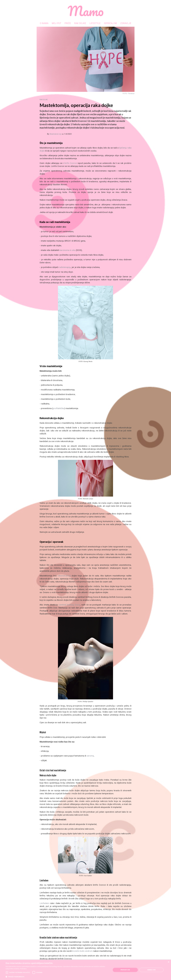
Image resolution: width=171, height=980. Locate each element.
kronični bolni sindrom (82, 951)
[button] (57, 976)
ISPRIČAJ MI (110, 23)
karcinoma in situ (67, 250)
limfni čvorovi (70, 163)
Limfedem (44, 903)
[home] (85, 11)
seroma (90, 755)
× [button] (168, 962)
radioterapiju (65, 267)
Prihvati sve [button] (125, 970)
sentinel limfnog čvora (69, 604)
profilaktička (58, 408)
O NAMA (44, 23)
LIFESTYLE (95, 23)
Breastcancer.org (55, 134)
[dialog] (85, 970)
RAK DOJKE (80, 23)
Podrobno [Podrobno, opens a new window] (23, 969)
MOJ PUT (56, 23)
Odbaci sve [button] (151, 970)
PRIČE (68, 23)
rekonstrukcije (64, 575)
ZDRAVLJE (125, 23)
